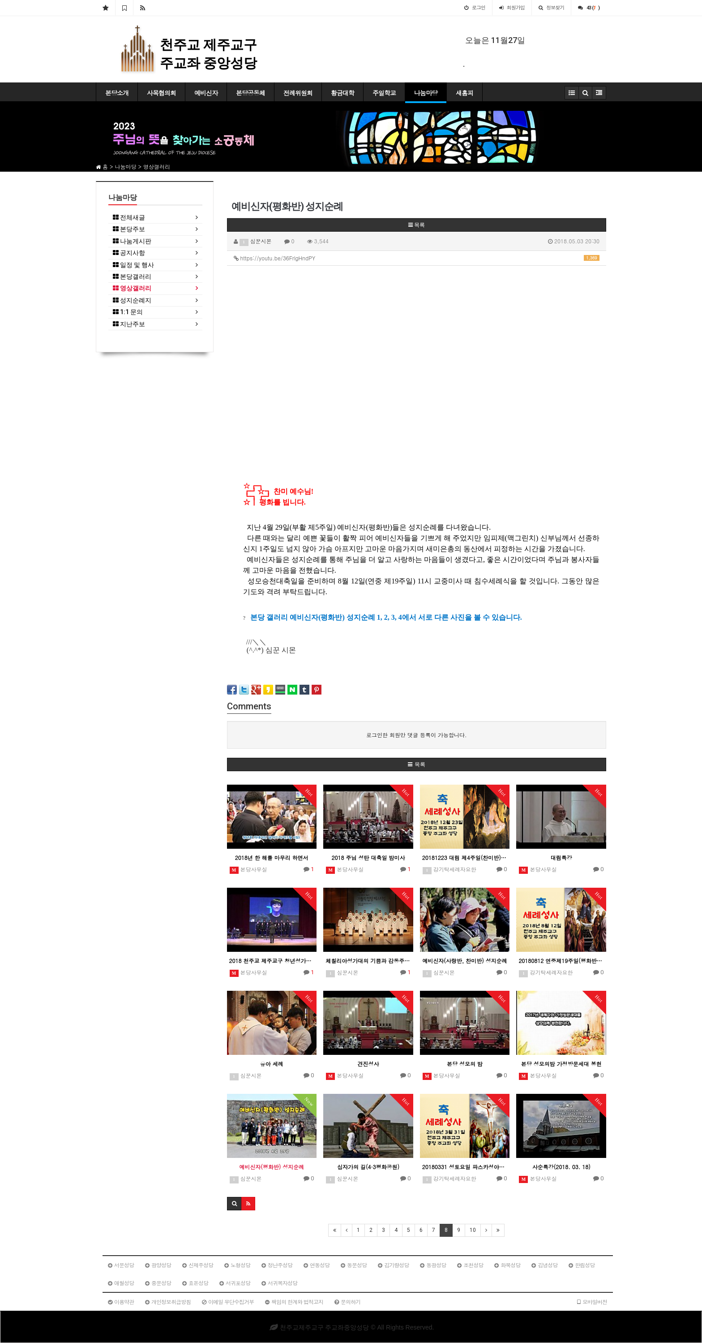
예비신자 (206, 92)
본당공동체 (250, 92)
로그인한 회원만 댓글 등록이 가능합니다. (416, 734)
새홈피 (464, 92)
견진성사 (368, 1063)
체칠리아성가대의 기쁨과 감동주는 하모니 (368, 960)
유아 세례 (271, 1063)
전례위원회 (297, 92)
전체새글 (129, 217)
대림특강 (561, 857)
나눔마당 (425, 92)
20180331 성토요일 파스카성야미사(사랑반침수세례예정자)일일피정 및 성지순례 (465, 1166)
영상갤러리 (132, 288)
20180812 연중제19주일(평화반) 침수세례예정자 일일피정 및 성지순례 (561, 960)
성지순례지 (132, 300)
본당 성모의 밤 (465, 1063)
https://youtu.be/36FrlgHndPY (417, 258)
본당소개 (116, 92)
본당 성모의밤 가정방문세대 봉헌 (561, 1063)
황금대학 (342, 92)
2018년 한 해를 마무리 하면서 (271, 857)
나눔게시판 (132, 241)
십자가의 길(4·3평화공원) (368, 1166)
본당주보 (129, 229)
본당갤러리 (132, 276)
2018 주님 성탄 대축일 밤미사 (368, 857)
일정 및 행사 (133, 265)
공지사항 (129, 253)
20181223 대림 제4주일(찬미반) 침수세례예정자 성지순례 (465, 857)
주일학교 (384, 92)
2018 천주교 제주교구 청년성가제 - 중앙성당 (272, 960)
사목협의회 (161, 92)
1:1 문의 (128, 312)
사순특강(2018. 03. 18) (561, 1166)
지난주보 (129, 324)
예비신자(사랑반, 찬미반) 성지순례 (464, 960)
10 (473, 1230)
